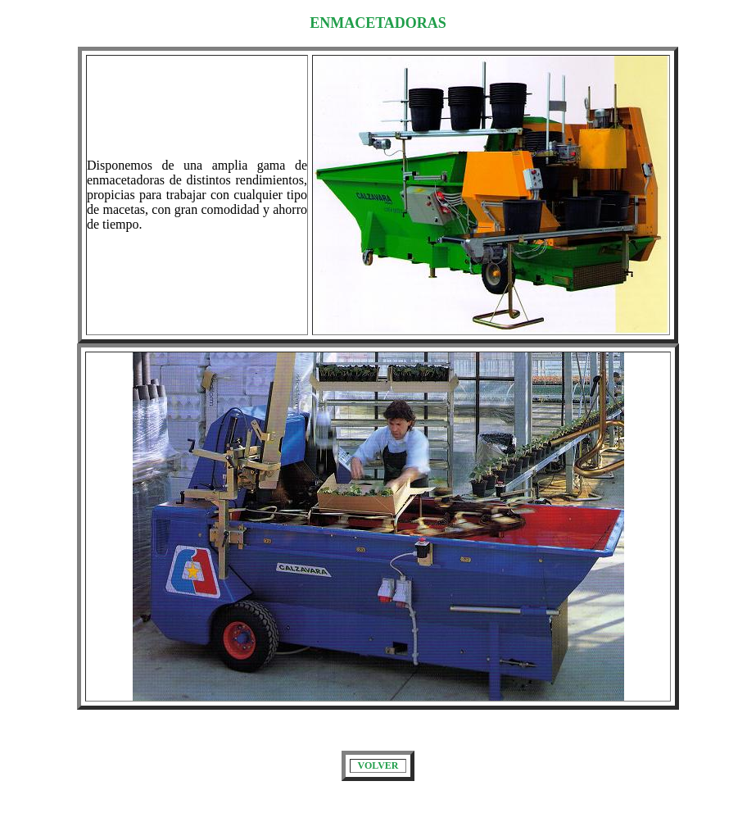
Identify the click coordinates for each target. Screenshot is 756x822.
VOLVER (378, 765)
